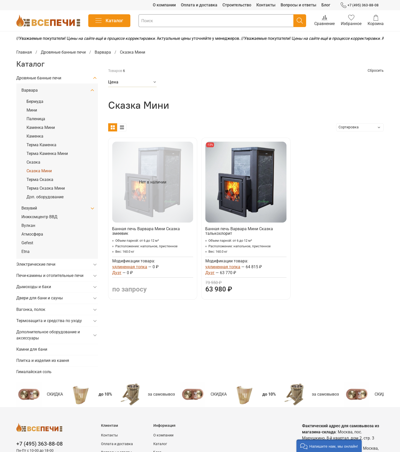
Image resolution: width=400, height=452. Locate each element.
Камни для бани (31, 349)
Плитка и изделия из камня (42, 360)
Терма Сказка (40, 179)
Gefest (27, 242)
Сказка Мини (39, 170)
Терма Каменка (41, 144)
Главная (24, 52)
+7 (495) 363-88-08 (360, 5)
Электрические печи (35, 264)
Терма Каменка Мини (47, 153)
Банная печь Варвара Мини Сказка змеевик (146, 231)
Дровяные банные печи (63, 52)
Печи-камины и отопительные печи (49, 275)
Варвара (103, 52)
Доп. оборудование (45, 196)
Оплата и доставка (199, 5)
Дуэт (116, 272)
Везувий (29, 208)
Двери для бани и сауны (39, 298)
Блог (325, 5)
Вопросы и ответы (298, 5)
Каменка (35, 136)
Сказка (33, 162)
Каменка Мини (41, 127)
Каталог (109, 21)
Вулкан (28, 225)
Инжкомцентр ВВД (39, 216)
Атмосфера (32, 234)
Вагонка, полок (30, 309)
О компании (164, 5)
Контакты (266, 5)
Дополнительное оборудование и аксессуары (48, 334)
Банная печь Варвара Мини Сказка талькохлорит (239, 231)
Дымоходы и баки (33, 286)
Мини (32, 110)
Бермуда (35, 101)
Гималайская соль (34, 371)
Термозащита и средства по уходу (49, 320)
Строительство (236, 5)
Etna (25, 251)
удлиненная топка (129, 266)
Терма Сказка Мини (46, 188)
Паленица (36, 118)
